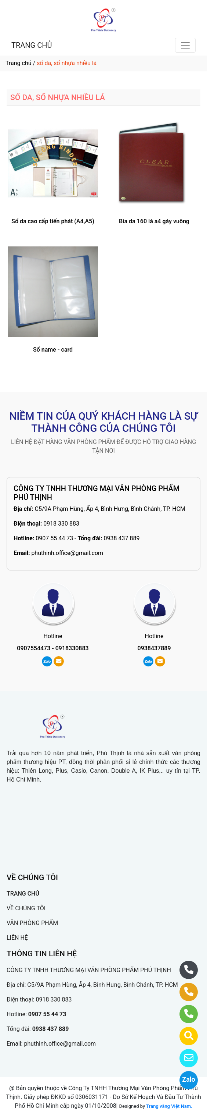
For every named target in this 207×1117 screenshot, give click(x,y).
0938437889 (154, 648)
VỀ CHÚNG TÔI (26, 908)
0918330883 (72, 648)
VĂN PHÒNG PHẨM (32, 922)
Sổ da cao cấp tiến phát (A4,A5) (52, 221)
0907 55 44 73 (54, 538)
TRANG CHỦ (31, 45)
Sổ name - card (53, 349)
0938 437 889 (122, 538)
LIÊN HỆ (17, 937)
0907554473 (33, 648)
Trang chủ (19, 63)
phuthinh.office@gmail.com (67, 552)
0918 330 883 (61, 523)
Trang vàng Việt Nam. (169, 1106)
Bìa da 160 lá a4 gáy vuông (154, 221)
